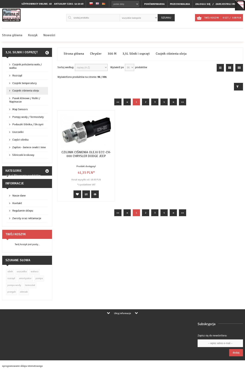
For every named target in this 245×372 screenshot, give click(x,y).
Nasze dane (19, 195)
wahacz (34, 271)
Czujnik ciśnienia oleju (25, 90)
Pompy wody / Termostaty (28, 117)
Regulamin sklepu (22, 210)
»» (182, 102)
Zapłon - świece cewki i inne (29, 147)
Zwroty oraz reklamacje (26, 218)
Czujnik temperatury (24, 83)
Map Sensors (20, 109)
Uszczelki (17, 132)
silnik (10, 271)
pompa (39, 278)
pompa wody (14, 285)
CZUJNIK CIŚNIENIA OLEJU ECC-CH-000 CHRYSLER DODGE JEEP (86, 154)
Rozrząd (17, 75)
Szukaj (166, 17)
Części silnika (20, 139)
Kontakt (17, 203)
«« (117, 102)
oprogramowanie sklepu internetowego (22, 366)
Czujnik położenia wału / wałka (25, 66)
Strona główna (12, 35)
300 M (112, 54)
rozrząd (11, 278)
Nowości (49, 35)
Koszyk (33, 35)
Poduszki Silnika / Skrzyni (27, 124)
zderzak (24, 291)
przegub (11, 291)
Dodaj (236, 352)
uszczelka (22, 271)
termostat (30, 285)
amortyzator (25, 278)
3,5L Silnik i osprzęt (21, 52)
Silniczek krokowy (23, 155)
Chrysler (96, 54)
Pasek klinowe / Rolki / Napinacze (24, 100)
